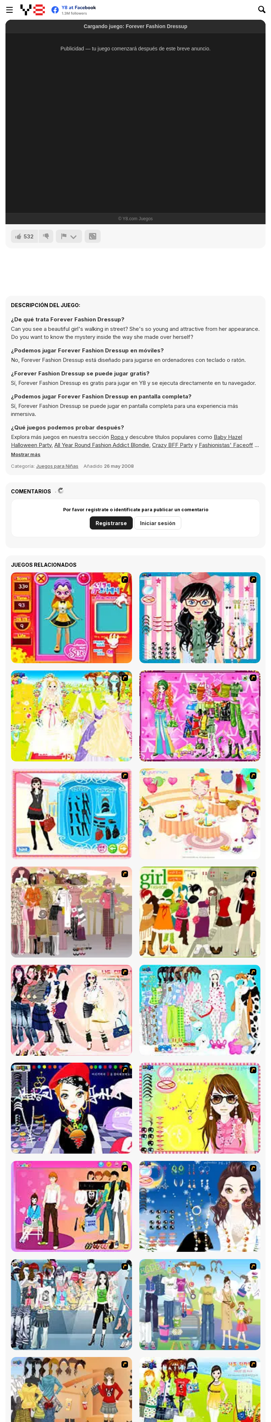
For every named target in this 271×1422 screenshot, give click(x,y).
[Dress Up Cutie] (199, 617)
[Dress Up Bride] (71, 715)
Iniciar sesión (157, 523)
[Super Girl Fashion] (199, 912)
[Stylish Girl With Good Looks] (71, 1108)
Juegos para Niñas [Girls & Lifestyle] (57, 466)
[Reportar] (69, 236)
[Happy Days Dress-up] (199, 1304)
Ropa (118, 436)
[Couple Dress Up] (71, 1206)
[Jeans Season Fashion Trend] (71, 1304)
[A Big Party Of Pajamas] (199, 1010)
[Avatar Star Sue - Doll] (71, 617)
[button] (25, 454)
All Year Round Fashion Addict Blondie (101, 444)
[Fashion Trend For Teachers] (71, 912)
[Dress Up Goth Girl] (199, 1206)
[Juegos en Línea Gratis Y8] (32, 9)
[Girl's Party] (199, 813)
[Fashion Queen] (71, 813)
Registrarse (111, 523)
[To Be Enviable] (199, 1108)
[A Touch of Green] (199, 715)
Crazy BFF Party (172, 444)
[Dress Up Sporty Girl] (71, 1010)
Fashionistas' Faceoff (226, 444)
